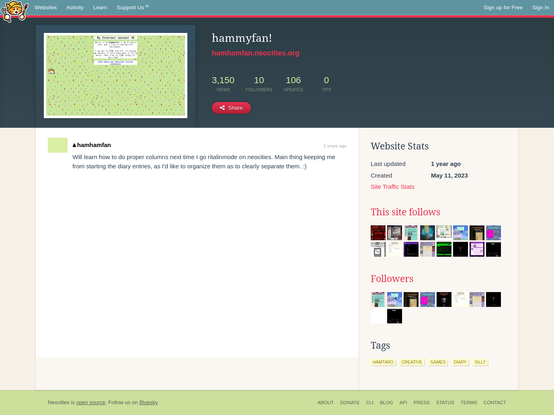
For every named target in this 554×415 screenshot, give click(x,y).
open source (90, 402)
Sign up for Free (503, 7)
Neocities (59, 402)
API (403, 402)
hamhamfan (92, 144)
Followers (392, 279)
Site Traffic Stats (392, 186)
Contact (495, 402)
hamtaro (383, 362)
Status (445, 402)
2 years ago (335, 145)
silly (480, 362)
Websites (46, 7)
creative (412, 362)
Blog (386, 402)
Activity (75, 7)
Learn (100, 7)
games (437, 362)
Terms (469, 402)
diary (459, 362)
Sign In (540, 7)
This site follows (405, 212)
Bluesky (148, 402)
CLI (369, 402)
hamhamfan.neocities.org (256, 53)
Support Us (133, 7)
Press (422, 402)
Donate (349, 402)
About (326, 402)
